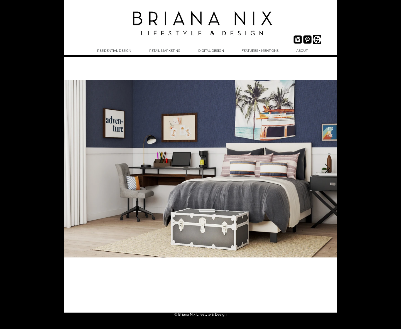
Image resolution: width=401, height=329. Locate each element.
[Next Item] (327, 168)
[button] (119, 51)
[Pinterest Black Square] (307, 39)
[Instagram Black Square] (298, 39)
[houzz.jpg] (317, 39)
